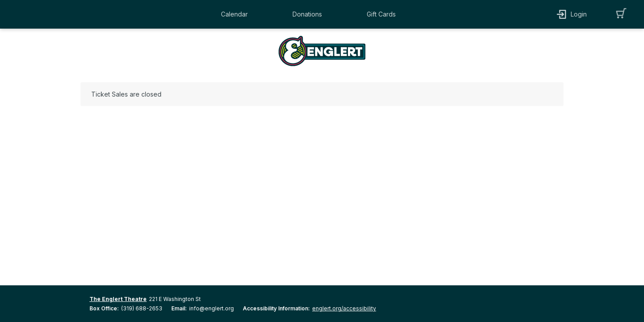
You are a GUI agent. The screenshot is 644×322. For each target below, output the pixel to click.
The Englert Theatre (118, 299)
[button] (236, 14)
